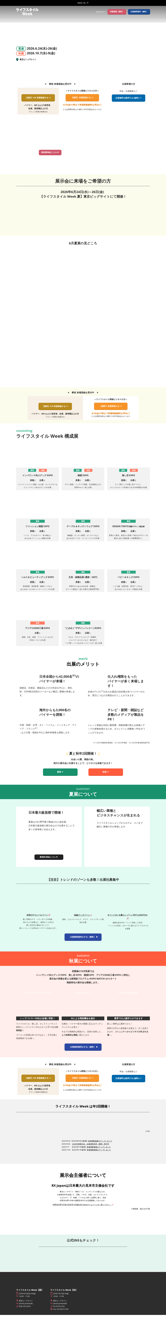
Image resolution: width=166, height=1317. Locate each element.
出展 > (42, 482)
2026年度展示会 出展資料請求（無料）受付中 (90, 1146)
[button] (117, 13)
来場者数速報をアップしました (100, 1143)
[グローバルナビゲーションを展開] (83, 3)
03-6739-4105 (59, 1308)
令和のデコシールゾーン (37, 917)
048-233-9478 (25, 1308)
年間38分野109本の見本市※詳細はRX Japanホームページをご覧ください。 (82, 1206)
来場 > (33, 482)
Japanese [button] (101, 14)
